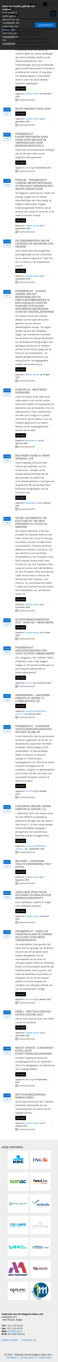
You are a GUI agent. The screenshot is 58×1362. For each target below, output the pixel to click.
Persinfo (29, 682)
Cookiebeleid (8, 43)
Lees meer (20, 88)
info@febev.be (15, 1331)
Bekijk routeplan (10, 1339)
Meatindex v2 (32, 440)
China (28, 167)
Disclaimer (12, 1357)
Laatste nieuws (32, 93)
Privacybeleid (8, 36)
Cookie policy (44, 1357)
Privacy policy (27, 1357)
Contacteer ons (29, 1339)
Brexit (28, 1079)
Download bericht (26, 100)
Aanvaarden (45, 25)
